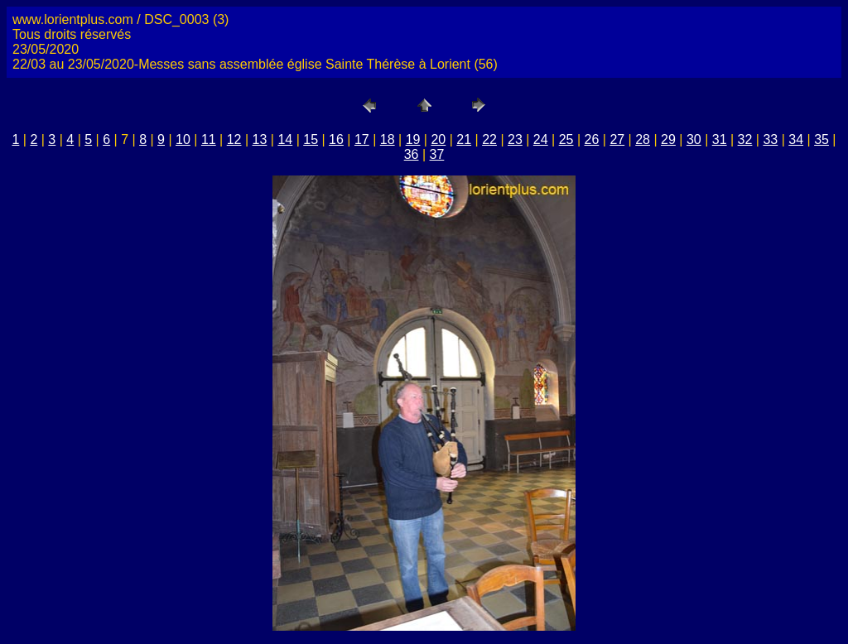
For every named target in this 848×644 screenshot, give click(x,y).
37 (437, 154)
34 (795, 139)
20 (438, 139)
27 (617, 139)
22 (489, 139)
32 (745, 139)
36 (411, 154)
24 (540, 139)
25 (566, 139)
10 (183, 139)
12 (234, 139)
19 (413, 139)
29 (668, 139)
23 (515, 139)
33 (770, 139)
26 (592, 139)
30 (694, 139)
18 (387, 139)
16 (336, 139)
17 (361, 139)
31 (719, 139)
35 (821, 139)
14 (284, 139)
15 (310, 139)
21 (463, 139)
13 (260, 139)
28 (642, 139)
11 (208, 139)
